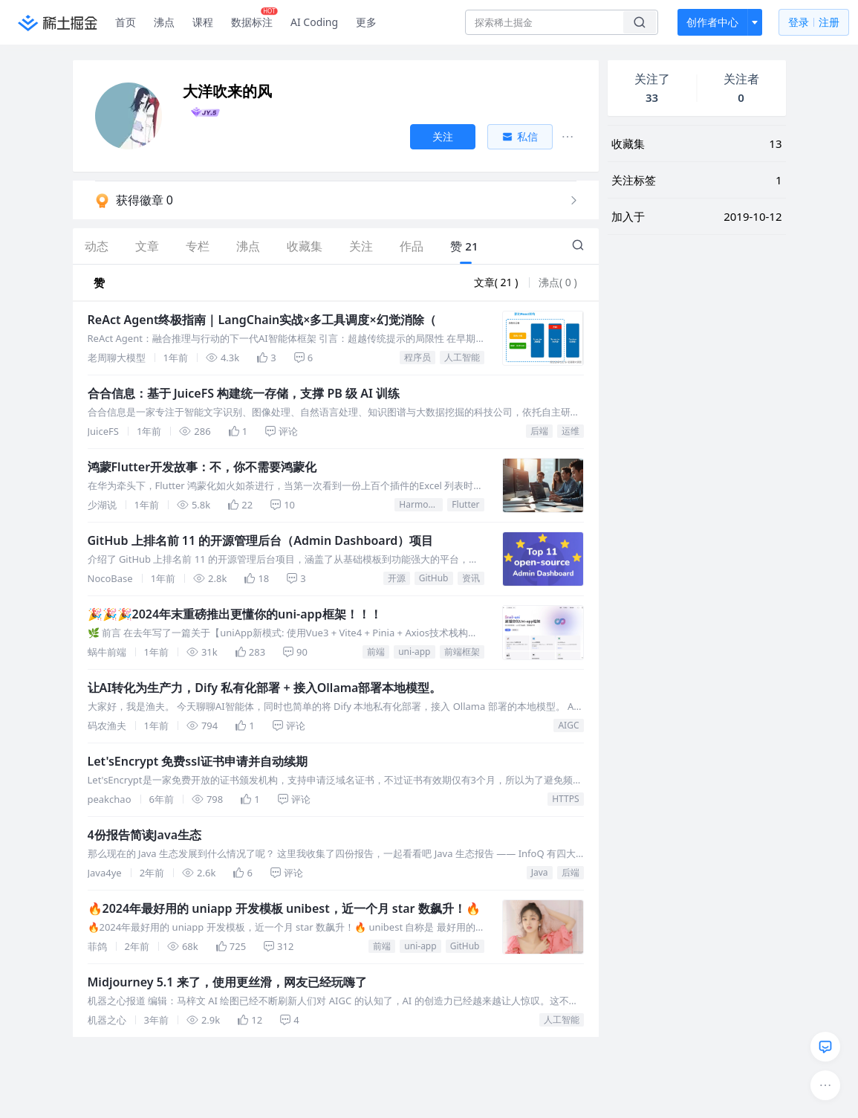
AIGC (568, 725)
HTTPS (565, 798)
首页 (125, 22)
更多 (366, 22)
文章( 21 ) (497, 282)
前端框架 (462, 651)
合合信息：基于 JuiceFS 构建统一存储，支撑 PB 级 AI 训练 (244, 393)
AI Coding (314, 22)
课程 (202, 22)
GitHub (434, 578)
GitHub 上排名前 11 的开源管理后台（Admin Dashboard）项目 (261, 540)
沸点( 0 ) (558, 282)
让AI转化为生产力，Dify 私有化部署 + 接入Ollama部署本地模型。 (265, 687)
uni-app (414, 651)
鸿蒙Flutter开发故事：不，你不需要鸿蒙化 (202, 467)
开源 (397, 578)
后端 (539, 430)
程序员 (417, 357)
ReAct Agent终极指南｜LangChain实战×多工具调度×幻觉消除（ (262, 319)
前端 (376, 651)
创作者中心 (712, 22)
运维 (570, 430)
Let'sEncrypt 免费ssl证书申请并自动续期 (198, 761)
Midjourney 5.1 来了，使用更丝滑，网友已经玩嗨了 (227, 982)
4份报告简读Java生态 (145, 835)
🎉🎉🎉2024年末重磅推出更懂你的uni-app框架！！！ (235, 614)
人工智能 (462, 357)
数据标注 (254, 18)
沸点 (164, 22)
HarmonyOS (421, 504)
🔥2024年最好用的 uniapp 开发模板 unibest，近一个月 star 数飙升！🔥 (284, 908)
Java (539, 872)
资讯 (471, 578)
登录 (813, 22)
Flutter (465, 504)
